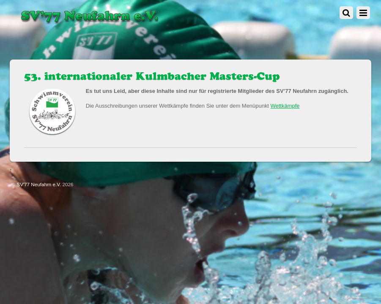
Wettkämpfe (285, 106)
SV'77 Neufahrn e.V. (38, 184)
